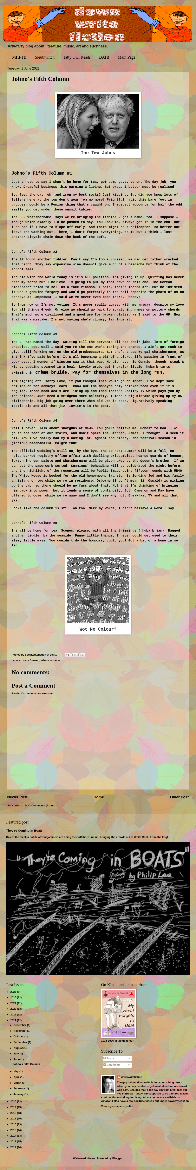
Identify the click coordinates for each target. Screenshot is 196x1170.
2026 (13, 995)
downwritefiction (131, 1080)
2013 (13, 1145)
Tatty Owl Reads (77, 57)
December (20, 1028)
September (20, 1045)
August (18, 1051)
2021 (13, 1023)
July (16, 1057)
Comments (111, 1068)
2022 (13, 1018)
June (16, 1062)
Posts (108, 1062)
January (18, 1097)
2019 (13, 1110)
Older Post (179, 801)
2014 (13, 1139)
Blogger (117, 1161)
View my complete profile (117, 1109)
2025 (13, 1001)
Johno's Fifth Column (26, 1067)
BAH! (104, 57)
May (16, 1075)
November (20, 1034)
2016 (13, 1128)
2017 (13, 1122)
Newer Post (17, 801)
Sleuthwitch (45, 57)
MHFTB (19, 57)
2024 (13, 1006)
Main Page (126, 57)
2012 (13, 1150)
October (18, 1040)
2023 (13, 1012)
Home (98, 801)
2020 (13, 1105)
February (19, 1092)
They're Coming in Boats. (25, 834)
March (17, 1086)
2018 (13, 1116)
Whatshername (50, 663)
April (16, 1080)
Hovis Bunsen (30, 663)
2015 (13, 1133)
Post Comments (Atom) (39, 809)
